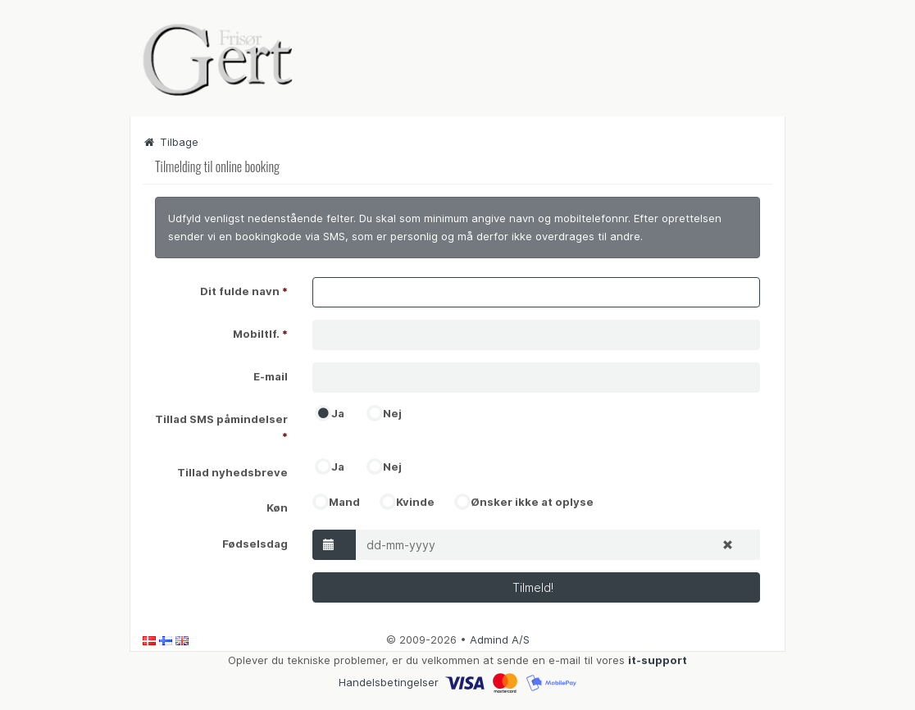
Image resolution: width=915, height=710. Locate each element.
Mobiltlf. (260, 333)
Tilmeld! (536, 587)
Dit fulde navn (244, 291)
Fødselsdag (255, 543)
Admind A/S (500, 639)
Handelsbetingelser (389, 681)
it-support (657, 660)
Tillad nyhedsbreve (232, 472)
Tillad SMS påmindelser (221, 427)
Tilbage (170, 141)
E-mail (270, 376)
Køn (277, 507)
